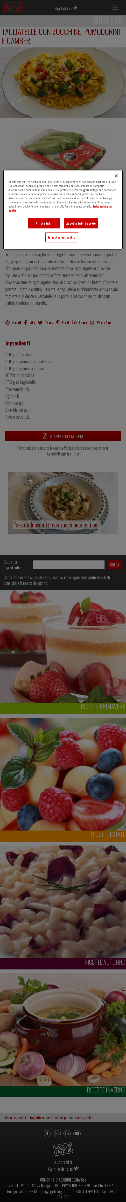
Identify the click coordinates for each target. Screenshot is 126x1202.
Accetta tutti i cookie (81, 223)
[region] (63, 210)
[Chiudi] (116, 175)
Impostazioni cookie (61, 237)
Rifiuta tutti (43, 223)
